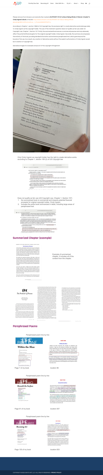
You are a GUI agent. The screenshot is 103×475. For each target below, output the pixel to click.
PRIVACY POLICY (56, 472)
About (75, 3)
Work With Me (59, 3)
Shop (82, 3)
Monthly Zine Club (33, 3)
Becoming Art (45, 3)
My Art (69, 3)
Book (52, 3)
